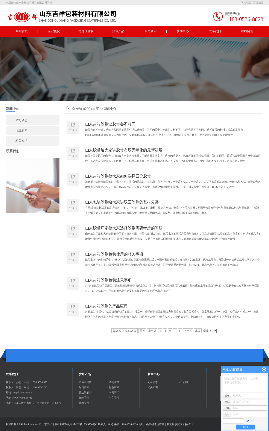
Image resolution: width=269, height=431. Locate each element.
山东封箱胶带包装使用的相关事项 (114, 254)
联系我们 (215, 31)
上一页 (152, 330)
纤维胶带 (84, 397)
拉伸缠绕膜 (86, 31)
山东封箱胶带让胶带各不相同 (110, 124)
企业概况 (54, 31)
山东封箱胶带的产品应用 (106, 306)
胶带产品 (118, 31)
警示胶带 (84, 402)
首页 (96, 108)
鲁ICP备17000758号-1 (85, 424)
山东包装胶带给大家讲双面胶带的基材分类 (122, 202)
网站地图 (246, 2)
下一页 (188, 330)
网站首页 (22, 31)
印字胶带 (114, 397)
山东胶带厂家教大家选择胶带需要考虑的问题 (124, 228)
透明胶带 (114, 382)
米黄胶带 (114, 392)
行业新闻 (21, 130)
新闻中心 (183, 31)
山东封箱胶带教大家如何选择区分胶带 (118, 176)
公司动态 (21, 120)
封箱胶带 (84, 387)
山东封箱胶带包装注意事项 (108, 280)
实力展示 (150, 31)
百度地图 (258, 2)
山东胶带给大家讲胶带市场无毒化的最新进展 (124, 150)
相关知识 (21, 140)
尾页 (197, 330)
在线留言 (247, 31)
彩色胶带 (114, 387)
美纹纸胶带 (85, 392)
